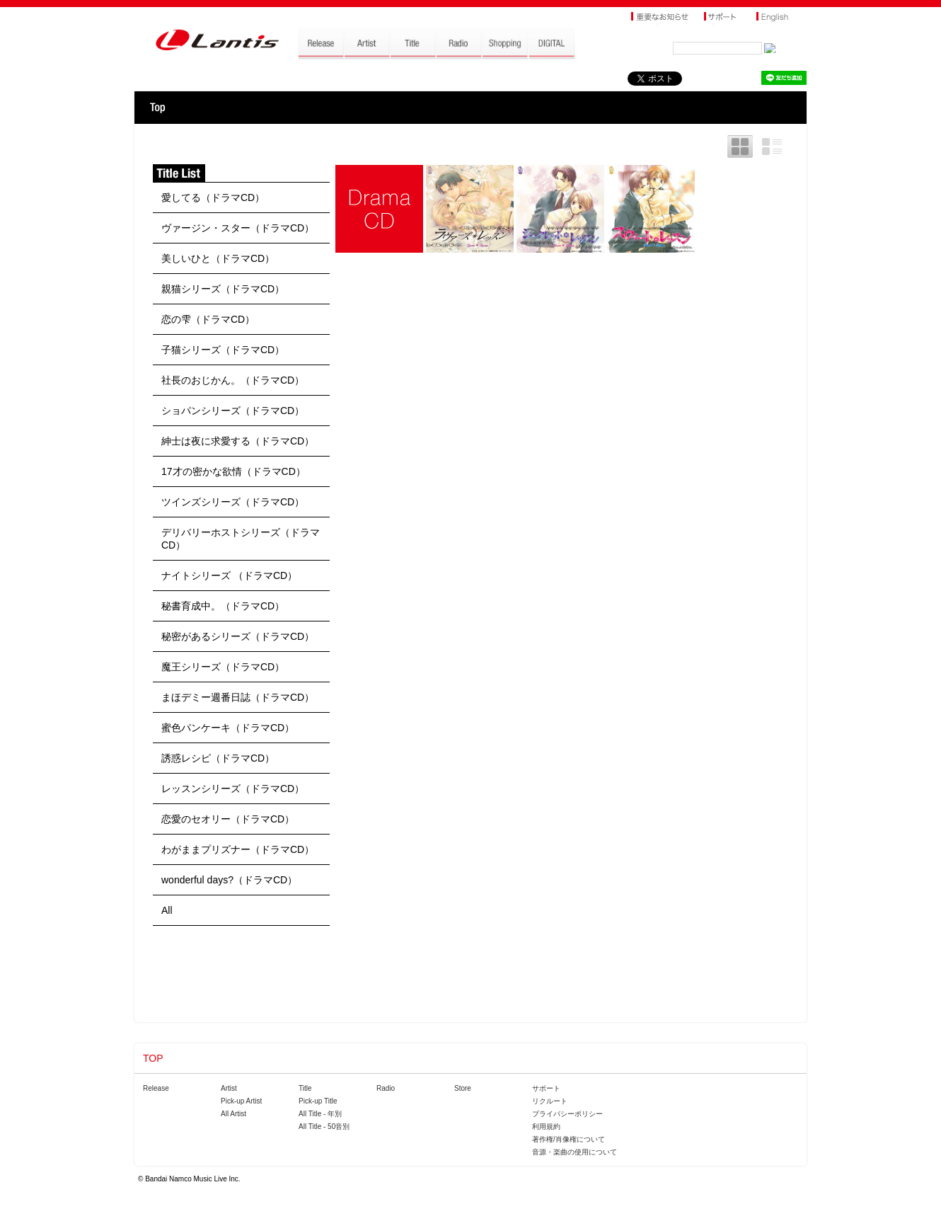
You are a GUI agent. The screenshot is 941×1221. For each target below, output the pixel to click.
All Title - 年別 (320, 1114)
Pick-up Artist (241, 1101)
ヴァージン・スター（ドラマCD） (237, 228)
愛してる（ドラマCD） (213, 197)
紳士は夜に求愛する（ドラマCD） (237, 441)
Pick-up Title (318, 1101)
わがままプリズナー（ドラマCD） (237, 849)
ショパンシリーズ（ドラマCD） (232, 410)
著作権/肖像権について (568, 1139)
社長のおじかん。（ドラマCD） (232, 380)
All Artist (233, 1114)
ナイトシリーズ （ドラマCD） (229, 575)
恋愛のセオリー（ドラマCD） (227, 819)
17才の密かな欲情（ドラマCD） (233, 471)
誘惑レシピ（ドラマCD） (218, 758)
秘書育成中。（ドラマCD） (222, 606)
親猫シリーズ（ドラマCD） (222, 288)
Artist (229, 1088)
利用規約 (546, 1126)
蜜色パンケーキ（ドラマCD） (227, 727)
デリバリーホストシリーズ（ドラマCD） (240, 539)
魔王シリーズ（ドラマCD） (222, 666)
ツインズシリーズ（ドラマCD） (232, 502)
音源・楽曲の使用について (574, 1152)
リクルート (549, 1101)
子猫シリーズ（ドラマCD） (222, 349)
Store (462, 1088)
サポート (546, 1088)
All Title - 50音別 (324, 1126)
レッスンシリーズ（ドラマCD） (232, 788)
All (167, 910)
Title (305, 1088)
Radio (385, 1088)
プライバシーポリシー (567, 1114)
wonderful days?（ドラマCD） (229, 879)
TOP (157, 107)
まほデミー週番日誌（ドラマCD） (237, 697)
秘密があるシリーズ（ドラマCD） (237, 636)
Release (156, 1088)
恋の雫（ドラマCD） (208, 319)
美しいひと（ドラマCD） (218, 258)
